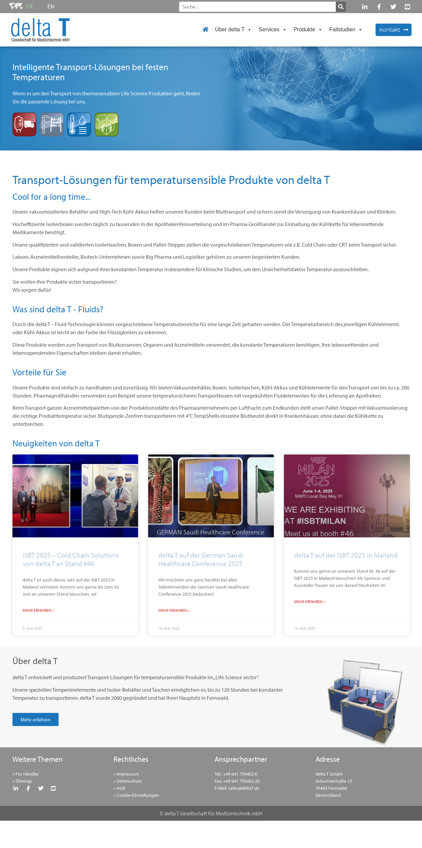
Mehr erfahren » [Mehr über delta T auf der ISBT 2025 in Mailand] (309, 601)
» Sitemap (22, 781)
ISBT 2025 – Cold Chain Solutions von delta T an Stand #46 (71, 559)
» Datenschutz (127, 781)
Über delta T (233, 29)
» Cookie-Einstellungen (136, 795)
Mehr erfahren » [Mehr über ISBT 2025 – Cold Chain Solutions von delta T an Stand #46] (38, 610)
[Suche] (341, 7)
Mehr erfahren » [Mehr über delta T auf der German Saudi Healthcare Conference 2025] (174, 610)
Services (273, 29)
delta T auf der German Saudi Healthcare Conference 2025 (201, 559)
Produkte (308, 29)
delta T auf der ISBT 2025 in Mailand (346, 555)
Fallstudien (346, 29)
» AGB (119, 788)
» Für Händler (25, 774)
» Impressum (126, 774)
